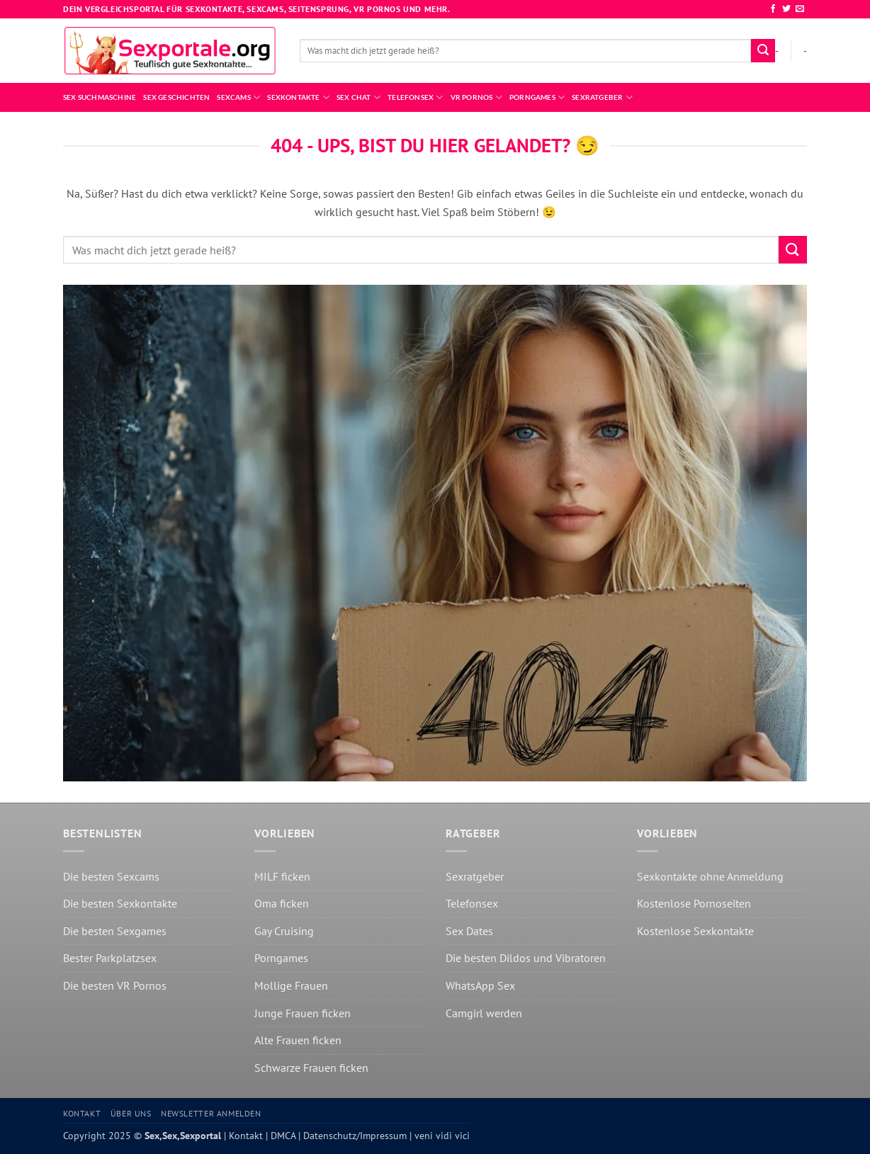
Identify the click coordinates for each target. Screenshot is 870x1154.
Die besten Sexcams (111, 876)
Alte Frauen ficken (297, 1040)
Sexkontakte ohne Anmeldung (710, 876)
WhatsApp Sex (480, 985)
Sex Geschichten (176, 97)
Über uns (131, 1113)
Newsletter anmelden (211, 1113)
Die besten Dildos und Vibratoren (526, 958)
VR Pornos (476, 97)
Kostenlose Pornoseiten (694, 903)
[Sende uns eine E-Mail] (800, 9)
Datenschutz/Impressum (353, 1135)
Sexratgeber (602, 97)
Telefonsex (416, 97)
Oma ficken (281, 903)
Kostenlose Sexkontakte (695, 931)
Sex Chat (358, 97)
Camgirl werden (484, 1013)
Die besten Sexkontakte (120, 903)
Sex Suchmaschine (99, 97)
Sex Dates (469, 931)
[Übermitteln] (763, 51)
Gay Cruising (284, 931)
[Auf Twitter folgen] (786, 9)
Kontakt (82, 1113)
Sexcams (238, 97)
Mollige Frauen (291, 985)
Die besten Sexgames (114, 931)
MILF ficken (282, 876)
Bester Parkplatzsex (110, 958)
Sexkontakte (298, 97)
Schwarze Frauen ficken (311, 1067)
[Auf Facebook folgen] (773, 9)
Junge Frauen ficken (302, 1013)
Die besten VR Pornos (114, 985)
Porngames (537, 97)
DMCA (281, 1135)
